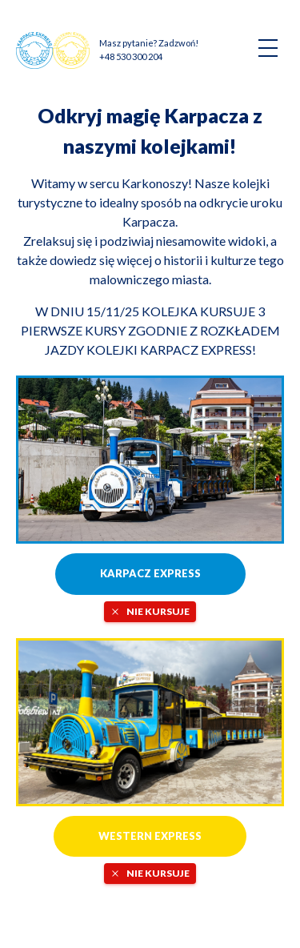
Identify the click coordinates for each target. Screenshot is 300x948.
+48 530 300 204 (130, 56)
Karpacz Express (150, 573)
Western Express (150, 836)
